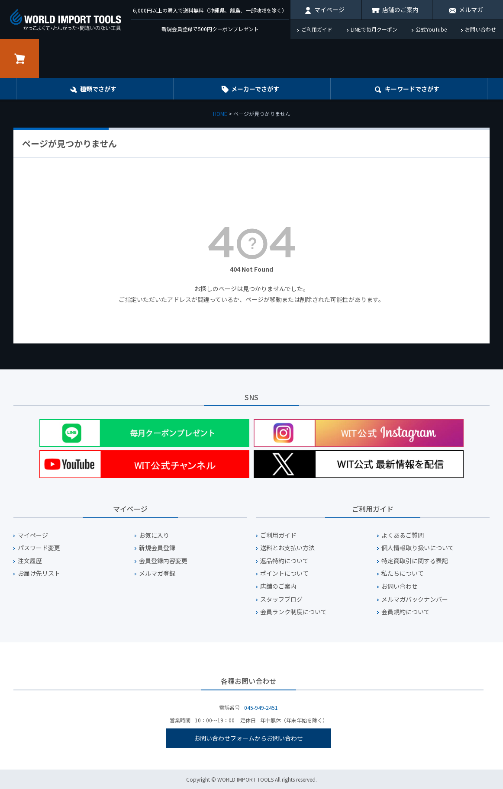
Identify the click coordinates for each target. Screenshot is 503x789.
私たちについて (402, 573)
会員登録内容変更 (163, 561)
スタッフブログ (281, 599)
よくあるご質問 (402, 535)
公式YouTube (431, 29)
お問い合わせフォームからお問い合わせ (248, 738)
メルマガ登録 (157, 573)
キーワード (412, 88)
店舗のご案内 (400, 9)
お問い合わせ (480, 29)
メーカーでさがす (255, 88)
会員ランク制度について (293, 612)
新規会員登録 (157, 548)
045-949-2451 (261, 707)
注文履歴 (30, 561)
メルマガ (471, 9)
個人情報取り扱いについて (417, 548)
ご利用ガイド (316, 29)
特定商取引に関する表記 (414, 561)
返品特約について (284, 561)
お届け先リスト (39, 573)
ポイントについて (284, 573)
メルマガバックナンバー (414, 599)
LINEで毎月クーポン (374, 29)
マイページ (329, 9)
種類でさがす (98, 88)
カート (19, 58)
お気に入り (154, 535)
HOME (220, 113)
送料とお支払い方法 (287, 548)
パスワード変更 (39, 548)
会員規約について (405, 612)
